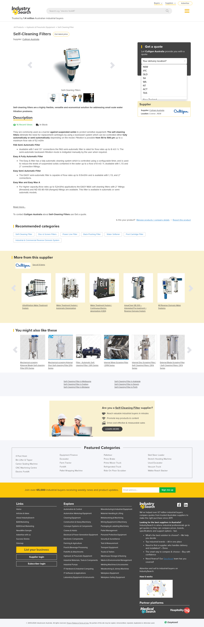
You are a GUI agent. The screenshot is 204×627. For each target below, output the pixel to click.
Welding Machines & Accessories (114, 564)
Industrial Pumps (71, 564)
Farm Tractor (65, 463)
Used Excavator (155, 463)
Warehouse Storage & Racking (113, 556)
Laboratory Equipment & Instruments (79, 577)
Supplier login (36, 556)
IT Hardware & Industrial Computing (78, 569)
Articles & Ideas (22, 513)
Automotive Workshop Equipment (78, 513)
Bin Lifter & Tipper (24, 460)
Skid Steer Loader (156, 455)
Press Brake (109, 459)
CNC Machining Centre (26, 467)
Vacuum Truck (154, 466)
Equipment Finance (69, 455)
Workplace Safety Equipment (113, 577)
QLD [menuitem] (145, 74)
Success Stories (22, 539)
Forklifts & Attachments (73, 552)
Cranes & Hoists (70, 530)
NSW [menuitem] (145, 66)
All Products (19, 27)
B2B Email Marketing (25, 526)
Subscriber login (36, 563)
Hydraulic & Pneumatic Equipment (40, 27)
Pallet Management (109, 530)
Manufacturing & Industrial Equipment (116, 509)
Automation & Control (73, 509)
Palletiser (108, 455)
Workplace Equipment (110, 573)
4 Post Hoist (21, 456)
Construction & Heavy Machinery (77, 522)
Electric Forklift (22, 471)
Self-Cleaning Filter (66, 27)
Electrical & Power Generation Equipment (81, 535)
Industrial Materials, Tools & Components (81, 560)
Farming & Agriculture (73, 543)
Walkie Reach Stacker (158, 470)
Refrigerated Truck (112, 466)
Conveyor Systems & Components (78, 526)
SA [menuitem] (144, 78)
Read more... (19, 207)
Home (18, 509)
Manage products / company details (153, 220)
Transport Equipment (109, 547)
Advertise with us (23, 535)
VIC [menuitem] (145, 70)
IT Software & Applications (75, 573)
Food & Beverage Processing (76, 547)
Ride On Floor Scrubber (115, 470)
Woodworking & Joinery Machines (115, 569)
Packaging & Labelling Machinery (115, 526)
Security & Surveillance (110, 539)
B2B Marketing (22, 522)
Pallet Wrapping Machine (71, 470)
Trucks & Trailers (107, 552)
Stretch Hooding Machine (160, 459)
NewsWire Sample (24, 530)
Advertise (185, 3)
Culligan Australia (30, 39)
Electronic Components (73, 539)
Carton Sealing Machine (27, 464)
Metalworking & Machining (112, 518)
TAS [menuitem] (145, 93)
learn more (112, 429)
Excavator (64, 459)
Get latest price (61, 34)
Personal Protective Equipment (114, 535)
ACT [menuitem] (145, 89)
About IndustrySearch (25, 518)
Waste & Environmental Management (116, 560)
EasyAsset (168, 558)
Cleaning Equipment (72, 518)
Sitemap (19, 543)
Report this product (182, 220)
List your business (36, 550)
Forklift (63, 466)
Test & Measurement (109, 543)
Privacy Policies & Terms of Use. (78, 623)
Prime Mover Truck (112, 463)
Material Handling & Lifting (112, 513)
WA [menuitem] (145, 81)
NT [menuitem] (144, 85)
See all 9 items (38, 265)
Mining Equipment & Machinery (114, 522)
